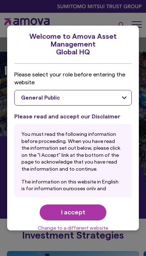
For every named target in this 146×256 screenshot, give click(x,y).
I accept (73, 212)
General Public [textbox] (40, 98)
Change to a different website (73, 228)
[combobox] (72, 98)
